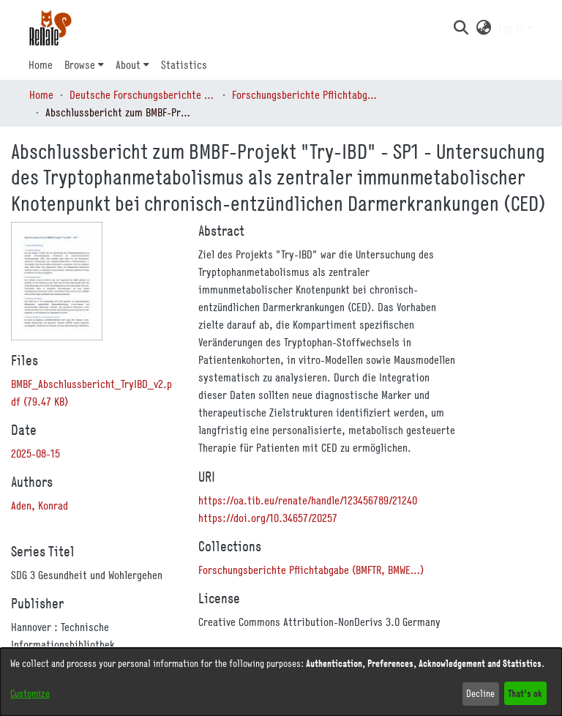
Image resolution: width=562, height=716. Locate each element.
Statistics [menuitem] (184, 64)
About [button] (128, 64)
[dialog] (281, 682)
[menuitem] (84, 64)
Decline (480, 693)
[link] (311, 569)
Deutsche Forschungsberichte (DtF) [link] (143, 94)
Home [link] (41, 94)
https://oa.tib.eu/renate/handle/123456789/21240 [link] (307, 500)
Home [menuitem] (41, 64)
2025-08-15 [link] (35, 453)
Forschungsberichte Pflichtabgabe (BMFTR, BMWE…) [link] (305, 94)
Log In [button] (512, 27)
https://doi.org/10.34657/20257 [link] (267, 517)
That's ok (525, 693)
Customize (30, 693)
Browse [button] (79, 64)
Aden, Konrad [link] (39, 505)
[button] (461, 28)
